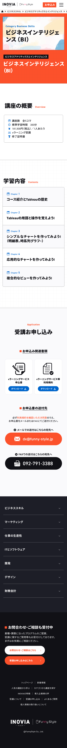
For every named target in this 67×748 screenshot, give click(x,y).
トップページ (27, 682)
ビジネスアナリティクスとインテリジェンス (43, 11)
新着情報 (41, 682)
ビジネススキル (14, 11)
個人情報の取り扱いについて (33, 704)
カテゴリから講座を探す (45, 688)
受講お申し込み (33, 699)
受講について (16, 699)
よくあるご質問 (50, 699)
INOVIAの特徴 (24, 693)
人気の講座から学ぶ (20, 688)
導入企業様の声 (42, 693)
